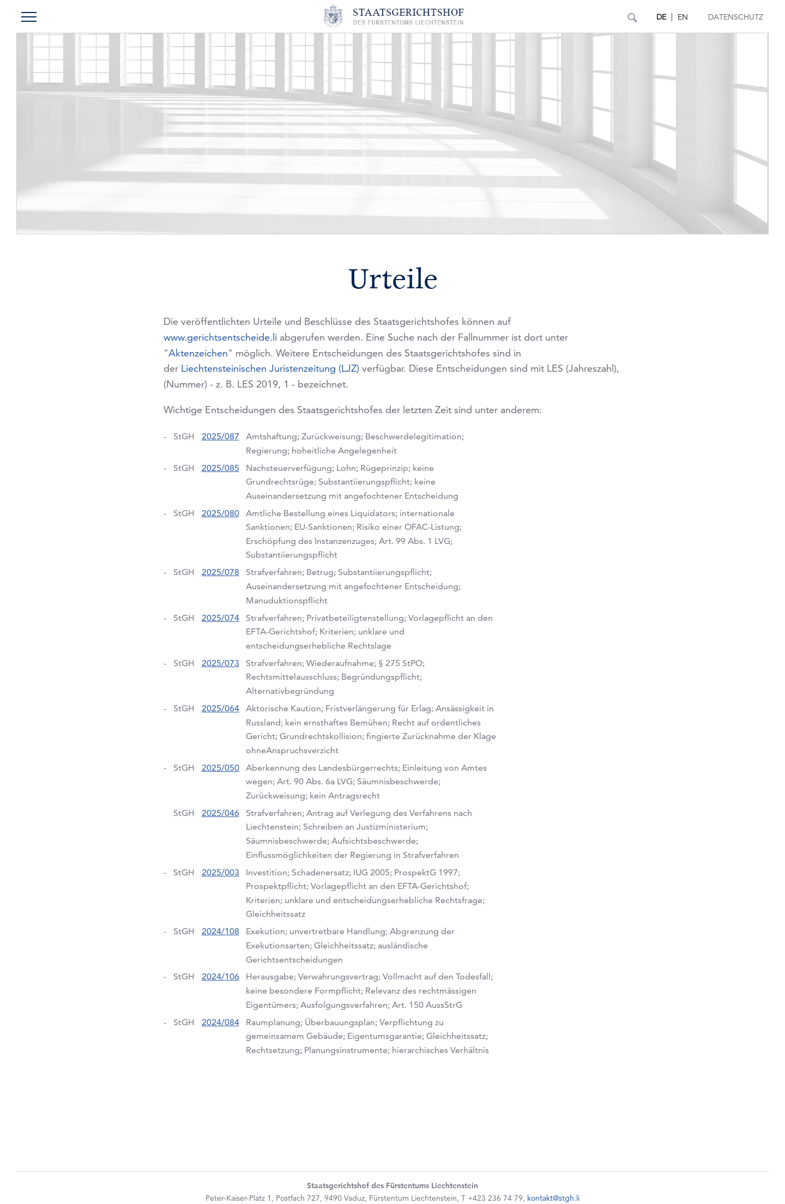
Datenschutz (735, 17)
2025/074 (220, 618)
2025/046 (220, 813)
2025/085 (220, 468)
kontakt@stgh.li (553, 1198)
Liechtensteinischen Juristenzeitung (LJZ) (270, 368)
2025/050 (220, 768)
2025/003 (220, 872)
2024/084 (220, 1022)
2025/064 (220, 708)
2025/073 (220, 663)
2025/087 (220, 436)
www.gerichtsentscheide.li (220, 337)
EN (683, 17)
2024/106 (220, 976)
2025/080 (220, 513)
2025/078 (220, 572)
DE (661, 17)
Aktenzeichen (198, 353)
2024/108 (220, 931)
